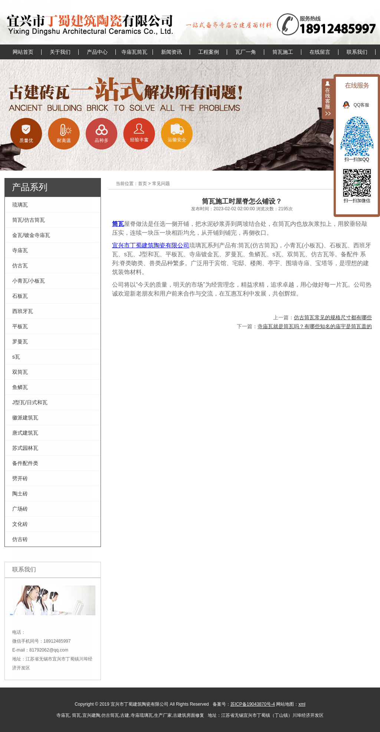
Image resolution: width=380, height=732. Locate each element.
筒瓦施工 (282, 52)
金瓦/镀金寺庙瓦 (31, 235)
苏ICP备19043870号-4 (252, 704)
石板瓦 (20, 296)
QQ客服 (365, 105)
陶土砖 (20, 494)
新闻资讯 (171, 52)
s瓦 (16, 357)
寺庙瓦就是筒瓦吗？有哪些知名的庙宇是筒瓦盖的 (315, 326)
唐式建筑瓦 (25, 433)
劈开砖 (20, 478)
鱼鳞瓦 (20, 387)
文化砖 (20, 524)
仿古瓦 (20, 265)
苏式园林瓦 (25, 448)
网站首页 (23, 52)
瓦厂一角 (245, 52)
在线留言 (319, 52)
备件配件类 (25, 463)
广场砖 (20, 509)
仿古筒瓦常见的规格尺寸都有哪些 (333, 317)
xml (301, 704)
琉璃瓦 (20, 205)
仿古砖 (20, 539)
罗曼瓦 (20, 341)
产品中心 (97, 52)
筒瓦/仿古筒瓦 (28, 220)
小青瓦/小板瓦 (28, 281)
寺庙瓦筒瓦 (134, 52)
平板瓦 (20, 326)
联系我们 (357, 52)
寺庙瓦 (20, 250)
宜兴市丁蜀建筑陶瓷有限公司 (150, 245)
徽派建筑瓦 (25, 418)
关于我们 (60, 52)
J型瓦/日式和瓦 (30, 402)
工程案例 (208, 52)
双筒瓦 (20, 372)
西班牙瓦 (22, 311)
